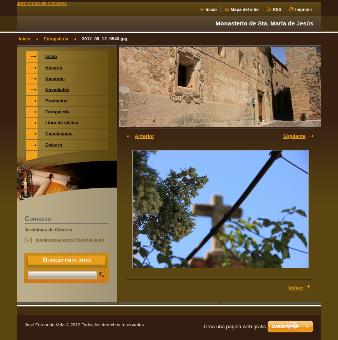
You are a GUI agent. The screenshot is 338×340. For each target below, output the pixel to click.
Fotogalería (56, 38)
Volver (295, 288)
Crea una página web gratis (235, 326)
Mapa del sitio (245, 9)
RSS (277, 9)
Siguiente (294, 136)
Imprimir (303, 9)
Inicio (211, 9)
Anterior (144, 136)
